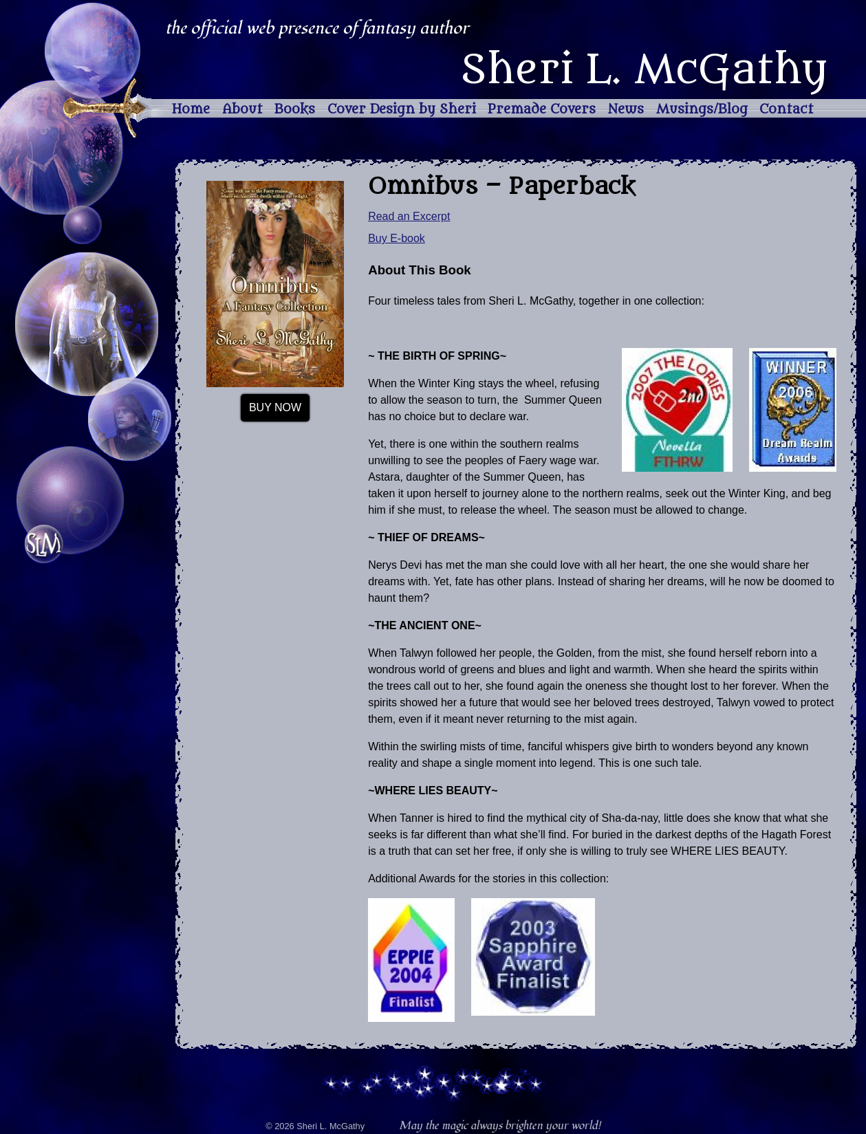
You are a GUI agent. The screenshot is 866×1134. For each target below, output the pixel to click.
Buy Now (275, 407)
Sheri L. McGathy (643, 70)
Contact (786, 109)
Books (294, 109)
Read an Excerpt (409, 216)
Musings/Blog (702, 109)
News (626, 109)
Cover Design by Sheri (401, 109)
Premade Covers (542, 109)
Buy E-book (396, 238)
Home (191, 109)
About (242, 109)
